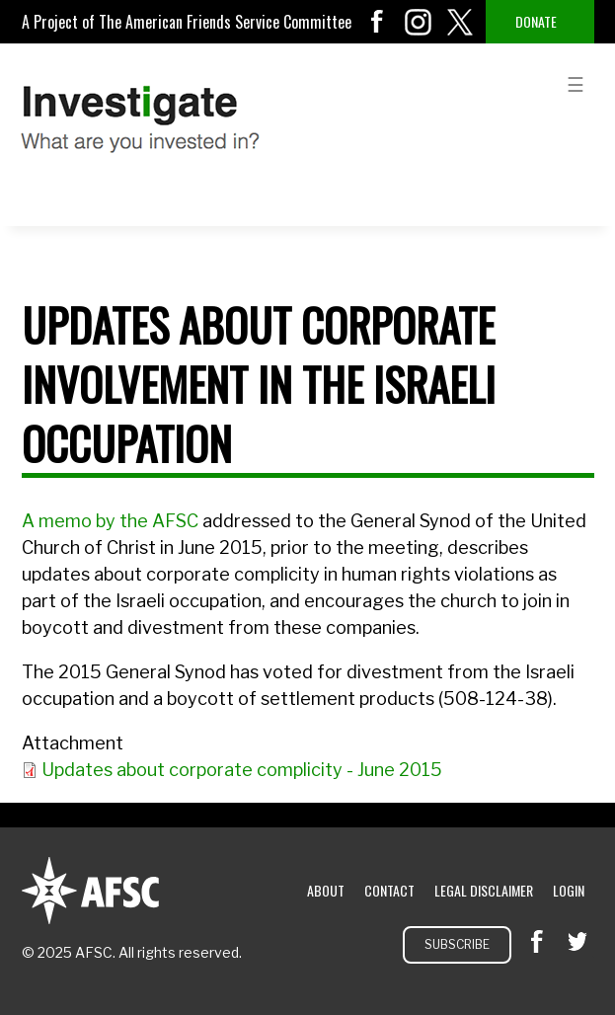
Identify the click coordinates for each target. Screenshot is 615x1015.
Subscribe (457, 944)
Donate (536, 21)
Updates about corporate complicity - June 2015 (241, 769)
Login (568, 890)
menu (575, 83)
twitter (460, 22)
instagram (418, 22)
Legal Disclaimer (483, 890)
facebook (377, 22)
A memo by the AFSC (112, 520)
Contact (389, 890)
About (326, 890)
